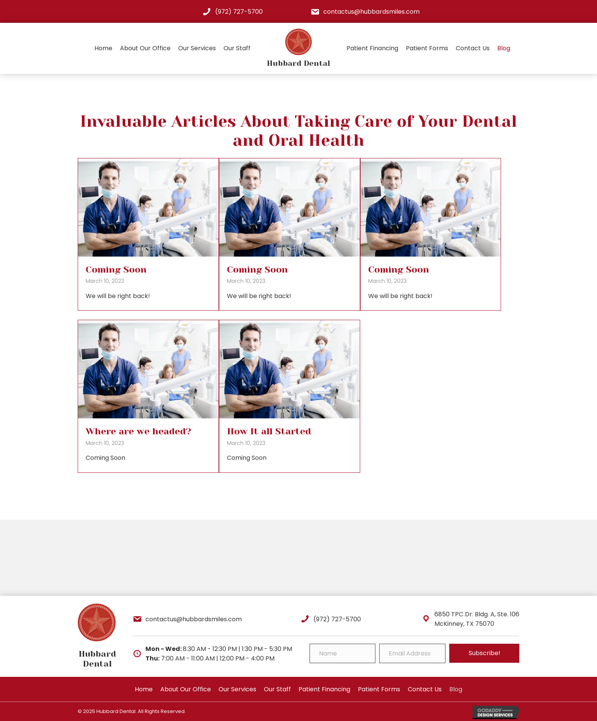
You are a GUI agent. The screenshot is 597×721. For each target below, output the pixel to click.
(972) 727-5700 (239, 11)
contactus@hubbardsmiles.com (371, 11)
